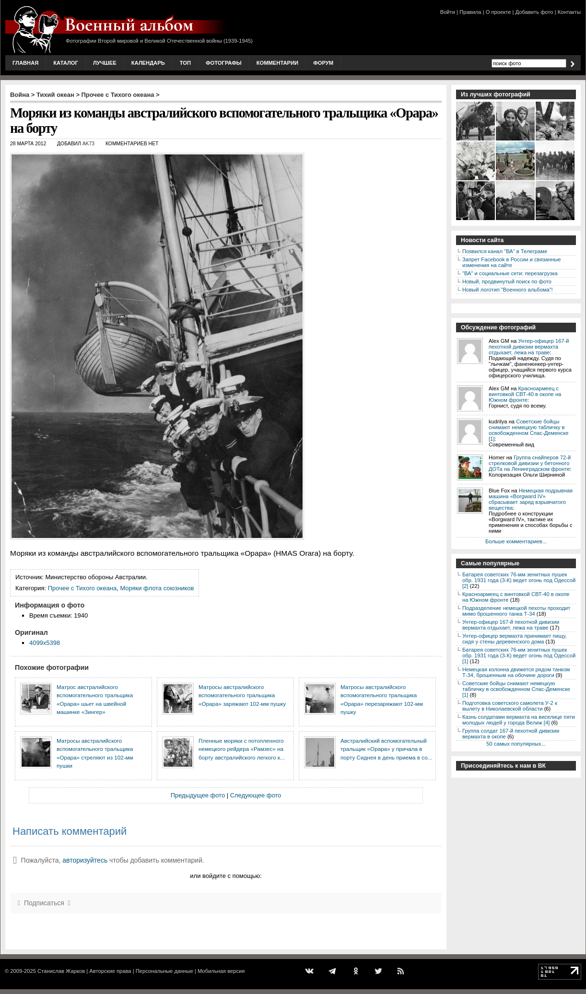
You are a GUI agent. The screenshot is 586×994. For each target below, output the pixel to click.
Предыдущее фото (198, 795)
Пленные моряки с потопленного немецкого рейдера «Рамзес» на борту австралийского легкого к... (241, 748)
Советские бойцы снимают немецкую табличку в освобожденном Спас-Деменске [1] (528, 430)
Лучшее (105, 63)
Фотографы (224, 63)
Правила (470, 12)
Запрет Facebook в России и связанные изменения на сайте (511, 262)
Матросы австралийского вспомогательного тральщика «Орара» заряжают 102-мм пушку (242, 695)
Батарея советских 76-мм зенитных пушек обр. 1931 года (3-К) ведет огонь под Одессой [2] (518, 580)
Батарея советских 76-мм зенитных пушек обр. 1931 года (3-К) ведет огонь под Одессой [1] (518, 655)
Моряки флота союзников (157, 588)
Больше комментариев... (516, 541)
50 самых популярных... (515, 744)
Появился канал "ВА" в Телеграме (504, 251)
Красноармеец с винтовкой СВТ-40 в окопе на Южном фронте (525, 394)
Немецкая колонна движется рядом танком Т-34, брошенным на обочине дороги (516, 672)
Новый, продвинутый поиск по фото (506, 281)
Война (19, 94)
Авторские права (110, 971)
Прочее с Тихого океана (118, 94)
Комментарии (277, 63)
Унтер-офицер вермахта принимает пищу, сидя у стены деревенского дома (514, 638)
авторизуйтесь (84, 860)
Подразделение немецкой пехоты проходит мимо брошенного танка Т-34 (516, 611)
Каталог (65, 63)
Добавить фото (534, 12)
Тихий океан (55, 94)
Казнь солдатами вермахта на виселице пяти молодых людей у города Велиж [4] (518, 719)
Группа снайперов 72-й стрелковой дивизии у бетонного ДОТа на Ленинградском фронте (530, 463)
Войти (447, 12)
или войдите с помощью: (225, 875)
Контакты (569, 12)
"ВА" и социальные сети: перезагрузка (510, 273)
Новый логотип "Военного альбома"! (507, 289)
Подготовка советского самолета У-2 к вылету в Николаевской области (509, 706)
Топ (185, 63)
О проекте (498, 12)
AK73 (88, 143)
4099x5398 (44, 642)
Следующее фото (255, 795)
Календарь (148, 63)
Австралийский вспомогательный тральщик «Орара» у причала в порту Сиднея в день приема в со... (386, 748)
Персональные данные (164, 971)
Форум (323, 63)
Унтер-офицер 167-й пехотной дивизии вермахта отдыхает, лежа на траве (529, 346)
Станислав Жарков (61, 971)
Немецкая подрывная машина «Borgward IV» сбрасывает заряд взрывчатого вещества (531, 499)
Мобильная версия (221, 971)
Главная (25, 63)
